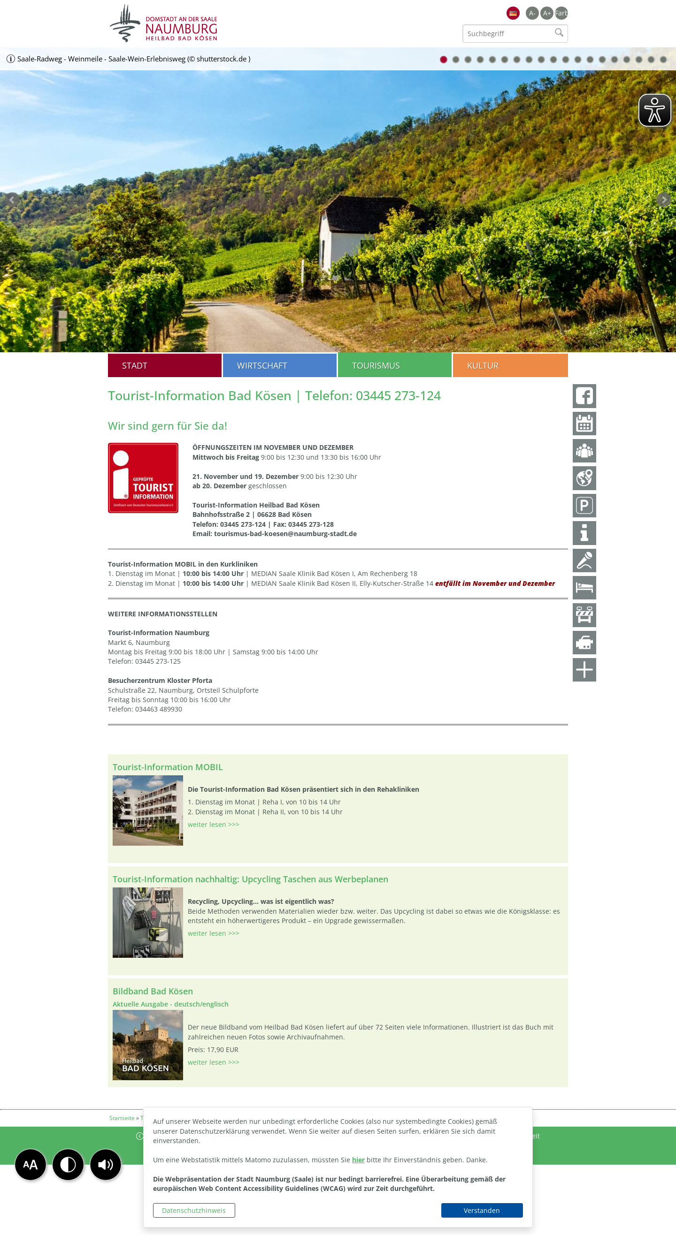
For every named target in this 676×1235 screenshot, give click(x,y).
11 (565, 59)
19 (663, 59)
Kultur (483, 365)
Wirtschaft (262, 365)
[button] (105, 1164)
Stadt (134, 365)
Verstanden (482, 1210)
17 (639, 59)
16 (626, 59)
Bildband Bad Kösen (153, 991)
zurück (12, 199)
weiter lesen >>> (213, 824)
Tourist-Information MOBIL (168, 767)
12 (578, 59)
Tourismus (376, 365)
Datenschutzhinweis (194, 1210)
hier (358, 1159)
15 (614, 59)
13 (590, 59)
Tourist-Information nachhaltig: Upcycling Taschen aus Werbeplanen (250, 879)
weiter (663, 199)
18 (651, 59)
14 (602, 59)
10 (553, 59)
